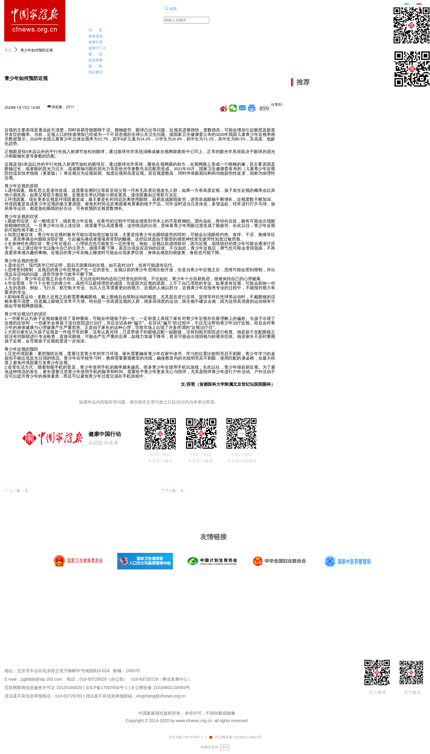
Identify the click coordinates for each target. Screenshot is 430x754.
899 (264, 108)
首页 (8, 50)
